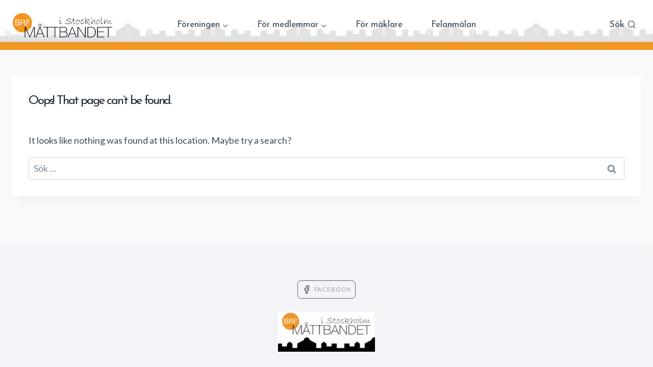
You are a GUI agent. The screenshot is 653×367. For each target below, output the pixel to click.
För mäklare (379, 24)
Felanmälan (453, 24)
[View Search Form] (623, 25)
